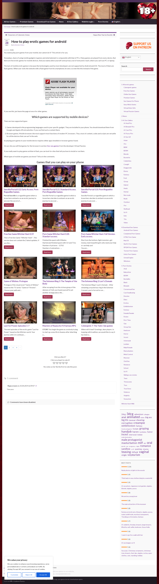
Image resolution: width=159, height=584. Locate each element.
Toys (125, 385)
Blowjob (126, 286)
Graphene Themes (19, 581)
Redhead (127, 209)
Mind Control (128, 354)
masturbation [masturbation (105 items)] (129, 443)
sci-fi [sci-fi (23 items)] (132, 449)
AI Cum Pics (128, 130)
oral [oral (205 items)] (149, 442)
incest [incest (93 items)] (124, 434)
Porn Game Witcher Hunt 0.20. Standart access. (56, 235)
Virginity (127, 395)
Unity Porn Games (130, 254)
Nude (125, 199)
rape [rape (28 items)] (137, 446)
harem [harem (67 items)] (135, 431)
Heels (126, 188)
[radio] (54, 363)
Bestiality (127, 279)
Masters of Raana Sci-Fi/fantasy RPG (59, 326)
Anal (125, 269)
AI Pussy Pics (128, 133)
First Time (127, 320)
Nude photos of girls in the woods (133, 470)
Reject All (29, 575)
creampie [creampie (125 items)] (139, 423)
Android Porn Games (131, 230)
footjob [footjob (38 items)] (135, 429)
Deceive (126, 296)
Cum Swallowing (129, 293)
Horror (126, 334)
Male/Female (128, 347)
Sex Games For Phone (131, 101)
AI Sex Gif (127, 137)
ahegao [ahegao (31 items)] (147, 414)
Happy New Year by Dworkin (103, 35)
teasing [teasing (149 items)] (126, 452)
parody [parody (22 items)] (123, 446)
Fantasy (126, 175)
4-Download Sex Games (129, 227)
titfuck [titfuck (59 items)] (135, 452)
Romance (127, 365)
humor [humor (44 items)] (150, 432)
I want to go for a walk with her (132, 535)
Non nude (127, 195)
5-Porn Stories (126, 266)
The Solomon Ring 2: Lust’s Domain (96, 281)
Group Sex (127, 327)
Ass (125, 144)
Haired (126, 185)
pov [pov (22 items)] (127, 446)
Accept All (43, 575)
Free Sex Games (129, 91)
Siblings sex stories (130, 375)
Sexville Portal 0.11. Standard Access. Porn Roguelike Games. (59, 190)
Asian (126, 140)
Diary (125, 299)
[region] (28, 568)
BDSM (126, 151)
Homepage (7, 26)
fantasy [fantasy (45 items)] (139, 426)
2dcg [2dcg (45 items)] (123, 414)
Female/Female (129, 313)
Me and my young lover (129, 496)
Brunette (127, 157)
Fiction (126, 317)
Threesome (128, 382)
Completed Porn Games (132, 234)
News (61, 22)
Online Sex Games (130, 94)
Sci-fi (125, 212)
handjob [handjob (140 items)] (126, 431)
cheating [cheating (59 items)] (140, 420)
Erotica (126, 303)
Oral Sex (127, 361)
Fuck (125, 178)
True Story (127, 389)
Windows (127, 261)
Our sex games (53, 146)
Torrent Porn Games (131, 251)
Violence (127, 392)
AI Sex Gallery (72, 22)
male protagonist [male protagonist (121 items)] (131, 440)
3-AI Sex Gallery (127, 120)
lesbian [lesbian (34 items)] (139, 435)
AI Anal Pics (128, 123)
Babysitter (127, 272)
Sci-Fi (125, 371)
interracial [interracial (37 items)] (133, 435)
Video (126, 223)
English (126, 57)
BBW (125, 147)
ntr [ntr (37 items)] (145, 443)
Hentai (126, 192)
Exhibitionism (128, 306)
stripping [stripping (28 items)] (145, 449)
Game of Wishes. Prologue (16, 281)
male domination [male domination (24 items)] (126, 437)
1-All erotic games (127, 84)
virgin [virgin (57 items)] (124, 455)
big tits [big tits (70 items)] (124, 420)
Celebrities (127, 161)
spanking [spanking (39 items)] (138, 449)
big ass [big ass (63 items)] (148, 417)
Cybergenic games (130, 87)
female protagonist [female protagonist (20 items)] (126, 429)
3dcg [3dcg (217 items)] (130, 414)
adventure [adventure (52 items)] (138, 414)
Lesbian (126, 344)
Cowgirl (126, 164)
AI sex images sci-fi (128, 543)
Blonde (126, 154)
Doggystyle (128, 168)
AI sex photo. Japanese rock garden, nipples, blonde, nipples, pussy (136, 487)
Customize (14, 575)
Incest (126, 337)
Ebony (126, 171)
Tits (125, 219)
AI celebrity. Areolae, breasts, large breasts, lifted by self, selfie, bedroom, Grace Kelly (136, 526)
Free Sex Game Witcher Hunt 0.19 (19, 234)
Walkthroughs (88, 22)
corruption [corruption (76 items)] (127, 423)
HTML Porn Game (130, 237)
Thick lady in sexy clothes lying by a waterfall (136, 478)
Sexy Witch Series (130, 104)
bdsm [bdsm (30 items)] (142, 417)
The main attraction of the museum (133, 504)
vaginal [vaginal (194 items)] (144, 451)
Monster (127, 358)
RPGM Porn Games (130, 247)
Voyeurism (127, 399)
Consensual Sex (129, 289)
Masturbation (128, 351)
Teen (125, 378)
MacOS (126, 240)
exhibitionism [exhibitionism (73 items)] (128, 425)
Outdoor (127, 202)
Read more (9, 205)
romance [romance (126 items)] (145, 445)
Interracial (127, 341)
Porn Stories (103, 22)
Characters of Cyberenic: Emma (18, 35)
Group (126, 181)
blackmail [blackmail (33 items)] (132, 420)
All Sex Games (10, 22)
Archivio (15, 45)
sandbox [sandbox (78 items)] (125, 449)
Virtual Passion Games (131, 111)
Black (125, 282)
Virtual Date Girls (130, 108)
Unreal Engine (128, 258)
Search (124, 66)
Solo (125, 216)
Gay (125, 323)
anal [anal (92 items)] (123, 417)
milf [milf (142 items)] (140, 443)
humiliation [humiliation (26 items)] (143, 432)
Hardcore (127, 330)
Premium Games (26, 22)
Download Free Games (46, 22)
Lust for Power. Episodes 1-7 (16, 326)
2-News (22, 45)
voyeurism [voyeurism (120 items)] (134, 455)
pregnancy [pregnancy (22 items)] (132, 446)
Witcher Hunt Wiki (127, 404)
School (126, 368)
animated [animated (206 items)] (133, 417)
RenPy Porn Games (130, 244)
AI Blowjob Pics (129, 127)
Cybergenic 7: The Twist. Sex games (97, 326)
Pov (125, 205)
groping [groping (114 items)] (144, 428)
